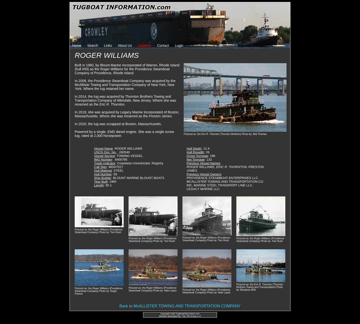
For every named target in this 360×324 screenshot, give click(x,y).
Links (108, 46)
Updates (144, 46)
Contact (163, 46)
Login (179, 46)
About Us (125, 46)
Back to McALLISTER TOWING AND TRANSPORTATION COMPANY (180, 306)
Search (92, 46)
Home (76, 46)
